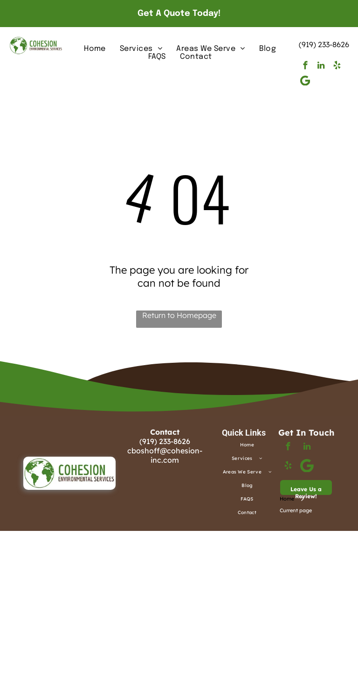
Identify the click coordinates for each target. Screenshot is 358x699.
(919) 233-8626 (324, 44)
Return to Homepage (179, 315)
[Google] (305, 81)
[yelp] (336, 66)
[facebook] (305, 66)
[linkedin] (321, 66)
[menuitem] (95, 48)
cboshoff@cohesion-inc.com (164, 455)
